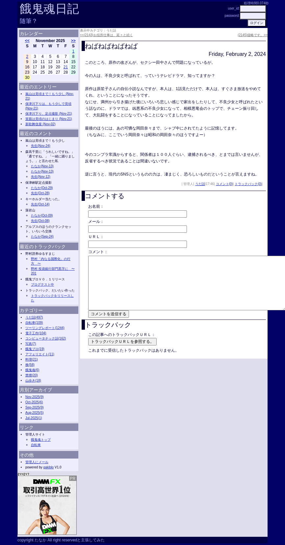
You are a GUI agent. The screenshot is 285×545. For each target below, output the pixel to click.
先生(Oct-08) (40, 221)
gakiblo (48, 467)
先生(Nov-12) (40, 176)
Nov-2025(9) (34, 397)
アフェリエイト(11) (39, 354)
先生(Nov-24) (40, 146)
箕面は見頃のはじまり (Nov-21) (48, 119)
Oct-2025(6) (34, 402)
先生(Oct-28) (40, 193)
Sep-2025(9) (34, 407)
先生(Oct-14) (40, 204)
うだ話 (200, 184)
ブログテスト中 (42, 284)
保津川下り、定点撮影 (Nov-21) (48, 113)
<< (27, 40)
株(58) (30, 365)
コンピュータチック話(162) (45, 338)
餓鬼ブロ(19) (34, 349)
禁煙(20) (31, 375)
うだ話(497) (34, 317)
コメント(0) (224, 184)
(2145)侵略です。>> (253, 35)
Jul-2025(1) (33, 418)
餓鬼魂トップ (41, 439)
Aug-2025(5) (34, 413)
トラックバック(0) (248, 184)
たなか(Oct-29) (42, 188)
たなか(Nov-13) (42, 166)
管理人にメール (36, 462)
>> (73, 40)
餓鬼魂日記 (49, 8)
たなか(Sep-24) (42, 236)
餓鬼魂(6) (32, 370)
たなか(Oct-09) (42, 215)
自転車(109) (34, 322)
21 (66, 67)
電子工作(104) (35, 333)
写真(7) (30, 343)
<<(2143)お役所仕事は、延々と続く (106, 35)
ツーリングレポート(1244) (45, 328)
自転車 (36, 445)
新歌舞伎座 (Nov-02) (40, 124)
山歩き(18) (33, 380)
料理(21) (31, 359)
